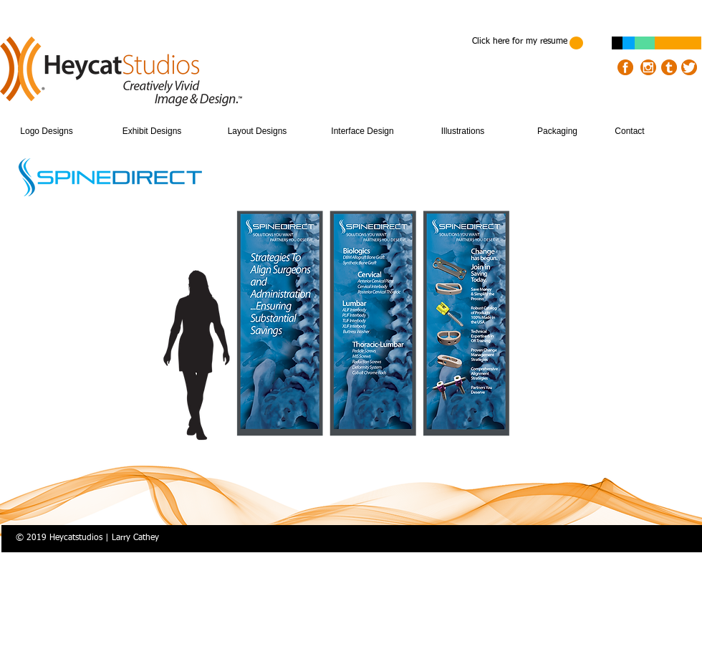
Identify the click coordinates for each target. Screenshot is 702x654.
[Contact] (629, 131)
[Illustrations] (463, 131)
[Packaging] (557, 131)
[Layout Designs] (257, 131)
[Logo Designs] (46, 131)
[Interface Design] (362, 131)
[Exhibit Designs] (152, 131)
